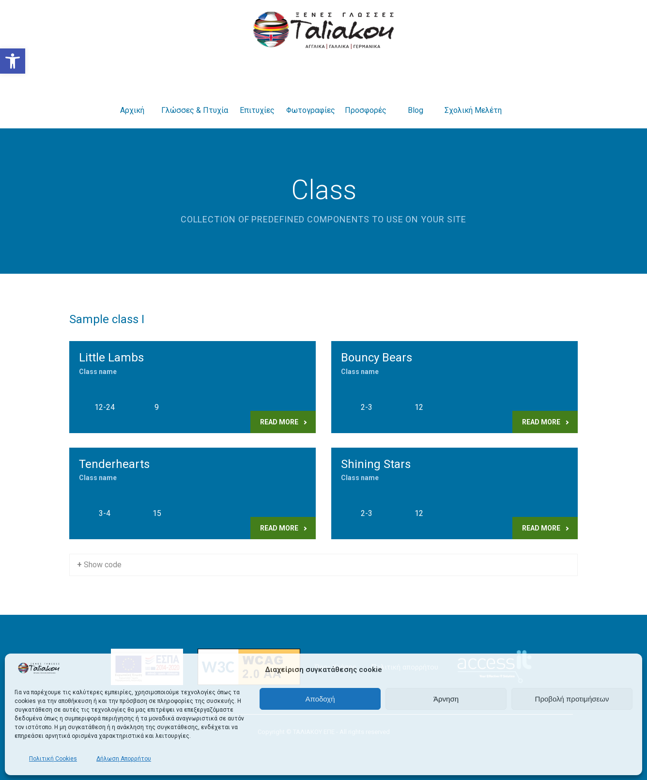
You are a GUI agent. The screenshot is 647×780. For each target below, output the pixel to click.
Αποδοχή (320, 699)
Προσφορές (365, 98)
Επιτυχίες (257, 98)
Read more (283, 422)
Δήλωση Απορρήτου (123, 758)
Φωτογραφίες (310, 98)
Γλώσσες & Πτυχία (194, 98)
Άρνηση (446, 699)
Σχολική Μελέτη (473, 98)
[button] (12, 61)
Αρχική (132, 98)
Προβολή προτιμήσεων (572, 699)
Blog (415, 98)
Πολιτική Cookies (53, 758)
